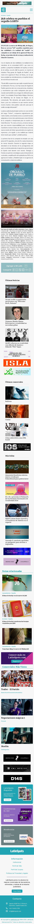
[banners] (17, 3)
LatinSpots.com (15, 919)
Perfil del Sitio (17, 866)
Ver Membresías (9, 841)
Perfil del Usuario (17, 869)
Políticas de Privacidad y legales (17, 873)
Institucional (17, 862)
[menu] (31, 10)
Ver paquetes (8, 820)
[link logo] (3, 10)
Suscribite (7, 799)
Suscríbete (17, 891)
